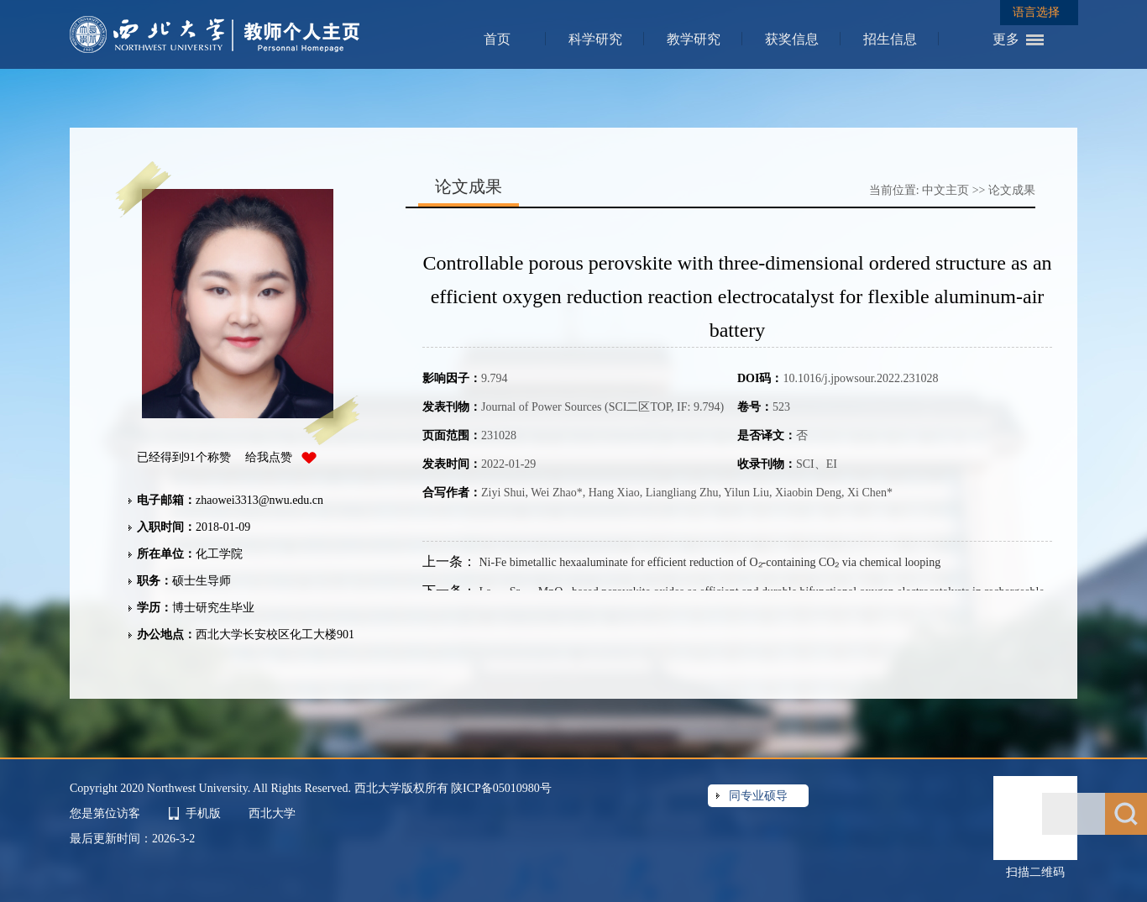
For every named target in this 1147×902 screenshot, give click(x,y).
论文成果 (1011, 190)
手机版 (203, 813)
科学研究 (595, 39)
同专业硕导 (758, 795)
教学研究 (693, 39)
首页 (497, 39)
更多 (1005, 39)
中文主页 (945, 190)
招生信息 (890, 39)
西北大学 (272, 813)
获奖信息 (792, 39)
